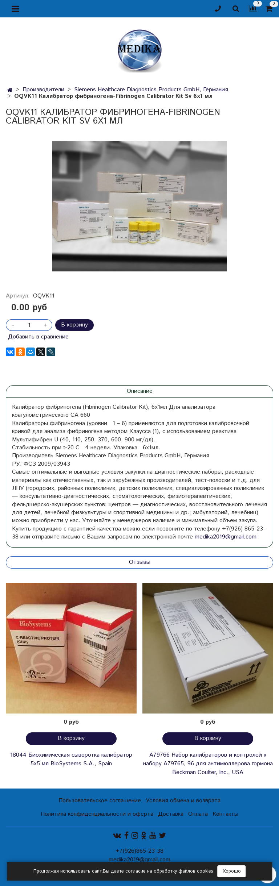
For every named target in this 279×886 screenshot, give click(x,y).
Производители (43, 90)
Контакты (225, 814)
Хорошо (232, 871)
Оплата (198, 814)
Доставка (170, 814)
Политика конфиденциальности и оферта (97, 814)
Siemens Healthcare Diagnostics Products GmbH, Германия (151, 90)
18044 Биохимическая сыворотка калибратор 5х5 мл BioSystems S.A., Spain (71, 759)
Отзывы (139, 562)
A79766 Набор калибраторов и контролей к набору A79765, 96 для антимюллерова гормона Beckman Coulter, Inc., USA (208, 764)
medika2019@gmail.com (225, 537)
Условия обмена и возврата (183, 800)
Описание (140, 391)
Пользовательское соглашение (99, 800)
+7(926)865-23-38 (139, 851)
